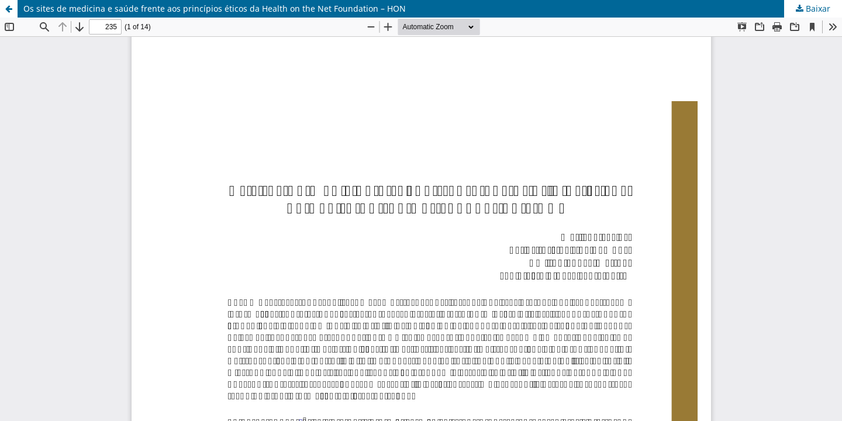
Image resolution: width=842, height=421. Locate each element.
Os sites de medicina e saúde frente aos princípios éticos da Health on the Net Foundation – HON (214, 8)
